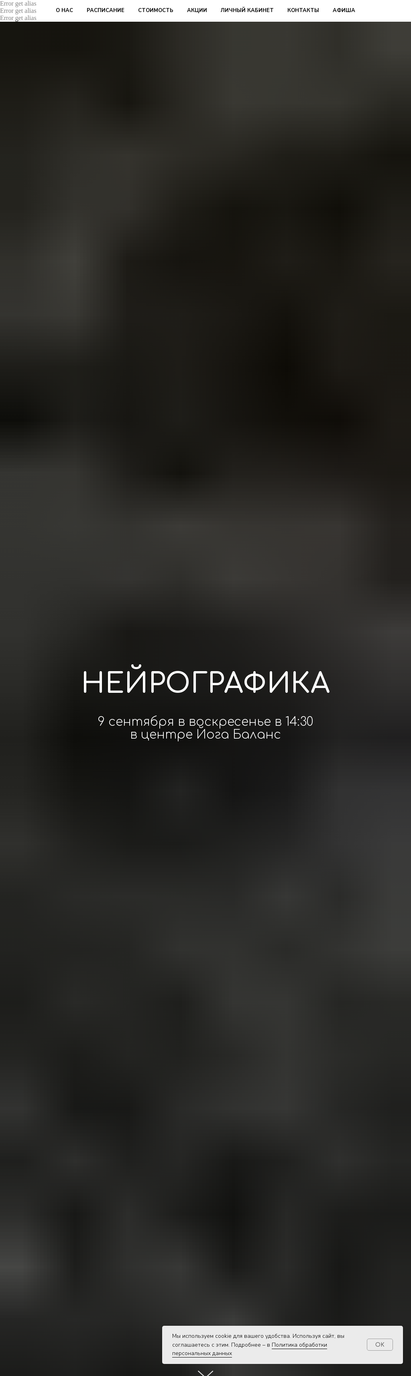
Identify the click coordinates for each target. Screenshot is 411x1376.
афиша (344, 10)
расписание (105, 10)
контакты (303, 10)
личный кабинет (247, 10)
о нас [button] (64, 10)
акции (197, 10)
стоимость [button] (155, 10)
